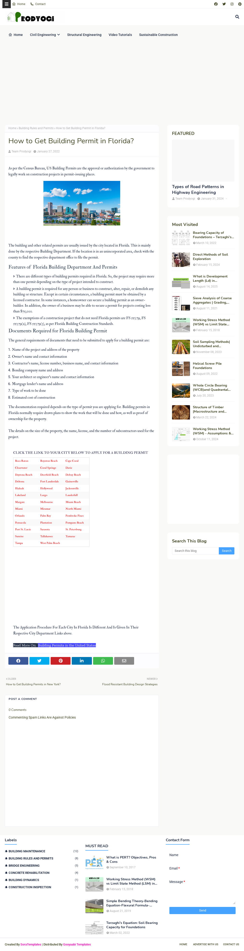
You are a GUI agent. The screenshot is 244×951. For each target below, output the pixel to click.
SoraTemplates (30, 944)
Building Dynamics (43, 880)
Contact (38, 4)
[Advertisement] (122, 84)
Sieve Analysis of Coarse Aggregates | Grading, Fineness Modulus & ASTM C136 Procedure (212, 300)
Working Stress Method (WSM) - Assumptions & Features (212, 431)
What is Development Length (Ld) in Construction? (210, 278)
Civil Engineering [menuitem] (43, 35)
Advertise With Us (205, 944)
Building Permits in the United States (67, 645)
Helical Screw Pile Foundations (207, 366)
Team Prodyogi (21, 151)
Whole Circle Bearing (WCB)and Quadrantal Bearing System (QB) (210, 387)
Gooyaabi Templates (77, 944)
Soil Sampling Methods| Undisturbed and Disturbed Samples (211, 344)
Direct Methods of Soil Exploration (210, 257)
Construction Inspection (43, 887)
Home (18, 4)
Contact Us (231, 944)
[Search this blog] (195, 550)
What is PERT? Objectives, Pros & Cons (131, 859)
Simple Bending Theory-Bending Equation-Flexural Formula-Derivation (131, 903)
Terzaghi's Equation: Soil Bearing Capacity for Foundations (132, 925)
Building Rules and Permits (36, 128)
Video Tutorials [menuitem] (120, 35)
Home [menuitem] (15, 35)
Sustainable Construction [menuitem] (158, 35)
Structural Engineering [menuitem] (84, 35)
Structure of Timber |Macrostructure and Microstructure (208, 409)
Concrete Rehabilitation (43, 873)
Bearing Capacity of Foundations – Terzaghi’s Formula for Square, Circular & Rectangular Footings (212, 235)
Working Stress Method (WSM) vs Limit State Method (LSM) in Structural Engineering (211, 322)
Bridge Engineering (43, 865)
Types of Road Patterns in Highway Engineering (198, 189)
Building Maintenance (43, 851)
